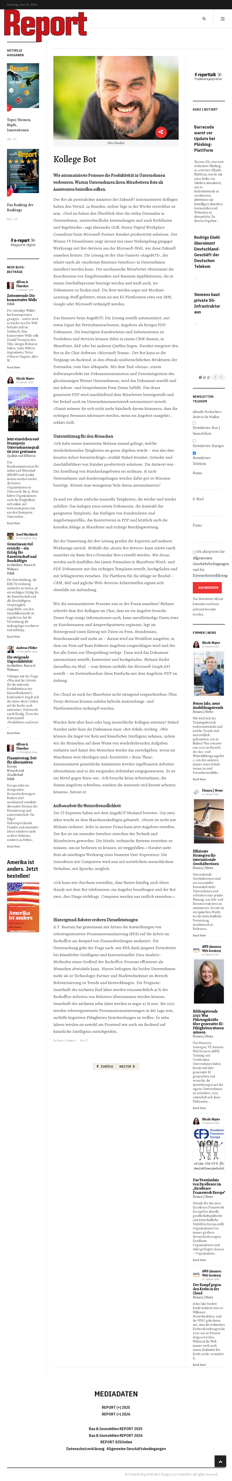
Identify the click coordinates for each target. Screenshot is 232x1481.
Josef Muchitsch (26, 534)
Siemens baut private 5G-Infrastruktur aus (207, 303)
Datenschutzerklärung (210, 575)
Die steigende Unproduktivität (19, 659)
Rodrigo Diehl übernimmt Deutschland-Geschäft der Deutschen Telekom (207, 251)
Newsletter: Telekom (202, 460)
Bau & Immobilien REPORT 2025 (115, 1428)
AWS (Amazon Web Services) (211, 949)
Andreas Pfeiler (26, 648)
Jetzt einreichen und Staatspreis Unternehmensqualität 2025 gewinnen (23, 445)
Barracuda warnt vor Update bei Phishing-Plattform (204, 138)
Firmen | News (203, 712)
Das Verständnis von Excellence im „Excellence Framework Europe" (209, 1186)
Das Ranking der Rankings (20, 207)
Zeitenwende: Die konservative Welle (22, 298)
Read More (13, 367)
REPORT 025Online (116, 1442)
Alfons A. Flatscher (22, 284)
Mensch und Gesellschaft (15, 772)
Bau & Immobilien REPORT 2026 (115, 1435)
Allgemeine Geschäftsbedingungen (136, 1448)
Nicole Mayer (25, 378)
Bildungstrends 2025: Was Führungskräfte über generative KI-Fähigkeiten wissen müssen (208, 1022)
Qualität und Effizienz (21, 456)
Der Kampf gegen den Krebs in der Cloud (207, 1289)
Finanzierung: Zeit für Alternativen (21, 760)
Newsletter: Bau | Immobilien (206, 430)
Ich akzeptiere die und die (209, 563)
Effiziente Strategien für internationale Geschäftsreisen (206, 857)
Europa (12, 766)
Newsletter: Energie (208, 445)
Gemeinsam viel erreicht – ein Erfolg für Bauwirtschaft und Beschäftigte (21, 552)
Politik (11, 304)
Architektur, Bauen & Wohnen (21, 567)
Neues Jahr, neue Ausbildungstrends (208, 705)
